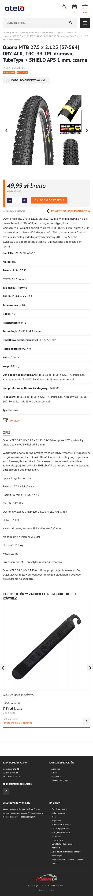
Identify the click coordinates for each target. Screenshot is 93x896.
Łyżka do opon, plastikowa (18, 694)
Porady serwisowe (59, 809)
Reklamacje (56, 836)
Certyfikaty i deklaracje (61, 844)
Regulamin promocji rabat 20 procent (67, 859)
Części (54, 772)
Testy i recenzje (58, 813)
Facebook (6, 791)
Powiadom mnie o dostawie (17, 722)
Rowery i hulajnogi (59, 780)
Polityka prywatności (60, 828)
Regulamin (56, 820)
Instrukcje (55, 847)
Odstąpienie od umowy (61, 832)
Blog (53, 816)
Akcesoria (55, 769)
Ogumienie (56, 776)
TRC (14, 261)
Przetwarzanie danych (61, 824)
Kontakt (54, 863)
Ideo (52, 890)
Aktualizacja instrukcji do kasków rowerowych (65, 853)
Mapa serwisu (57, 840)
